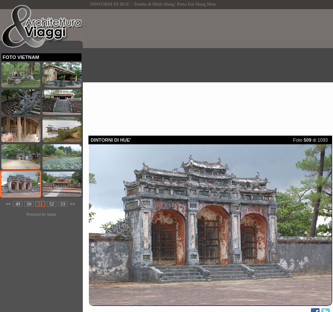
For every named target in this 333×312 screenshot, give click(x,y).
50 (29, 204)
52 (51, 204)
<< (8, 204)
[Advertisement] (210, 69)
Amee (51, 214)
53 (63, 204)
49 (18, 204)
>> (72, 204)
